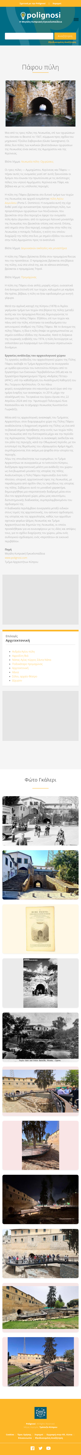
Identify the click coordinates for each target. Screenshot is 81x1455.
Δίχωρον (17, 680)
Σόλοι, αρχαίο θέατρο (24, 676)
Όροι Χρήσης (24, 1434)
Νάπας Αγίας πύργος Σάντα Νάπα (31, 660)
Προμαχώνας (28, 277)
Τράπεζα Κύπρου (48, 1427)
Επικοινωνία (25, 1437)
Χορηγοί (56, 3)
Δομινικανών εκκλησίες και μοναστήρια (43, 248)
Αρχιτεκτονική (20, 668)
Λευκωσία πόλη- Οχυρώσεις (37, 161)
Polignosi (31, 1423)
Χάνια (15, 672)
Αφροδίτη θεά (20, 656)
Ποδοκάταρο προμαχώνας (27, 664)
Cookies (10, 1434)
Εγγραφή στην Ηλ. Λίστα (59, 1434)
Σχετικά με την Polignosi (33, 3)
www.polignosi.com (16, 557)
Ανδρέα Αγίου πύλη (23, 651)
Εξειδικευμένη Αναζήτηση (62, 42)
